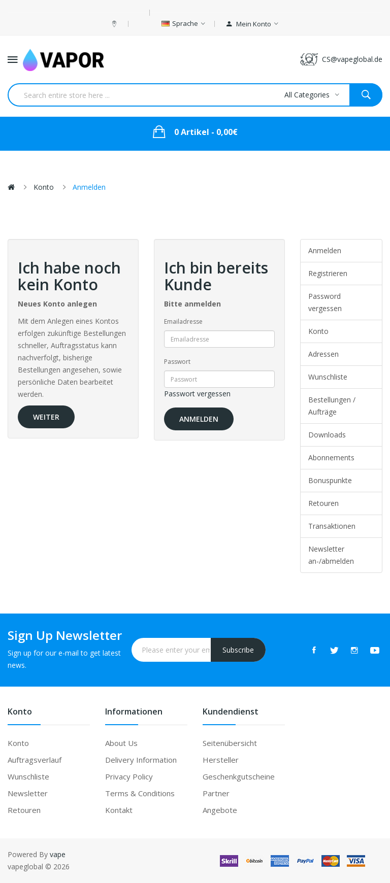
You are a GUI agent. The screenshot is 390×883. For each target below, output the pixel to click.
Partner (216, 793)
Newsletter (28, 793)
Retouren (323, 503)
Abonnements (331, 457)
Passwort (177, 361)
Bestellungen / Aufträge (331, 406)
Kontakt (119, 810)
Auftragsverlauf (34, 760)
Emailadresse (183, 321)
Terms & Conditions (140, 793)
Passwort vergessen (197, 393)
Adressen (323, 354)
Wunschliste (327, 377)
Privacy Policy (129, 776)
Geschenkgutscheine (239, 776)
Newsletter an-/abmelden (331, 555)
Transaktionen (331, 526)
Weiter (46, 417)
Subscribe (238, 650)
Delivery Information (141, 760)
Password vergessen (325, 302)
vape (58, 854)
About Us (121, 743)
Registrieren (327, 273)
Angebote (220, 810)
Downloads (327, 434)
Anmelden (89, 187)
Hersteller (221, 760)
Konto (44, 187)
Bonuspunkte (330, 480)
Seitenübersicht (230, 743)
